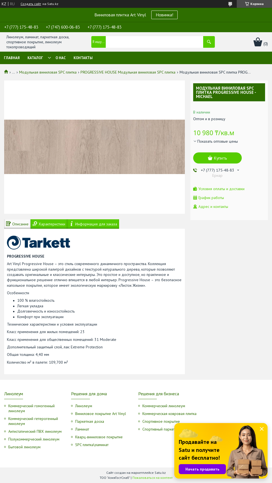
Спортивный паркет (158, 429)
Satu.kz (160, 473)
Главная (12, 58)
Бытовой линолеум (24, 446)
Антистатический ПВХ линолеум (35, 431)
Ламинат (82, 429)
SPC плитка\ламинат (92, 444)
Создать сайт (31, 4)
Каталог (35, 58)
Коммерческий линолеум (163, 405)
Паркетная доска (89, 421)
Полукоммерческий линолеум (33, 439)
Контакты (83, 58)
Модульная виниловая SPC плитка (48, 72)
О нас (61, 58)
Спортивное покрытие (161, 421)
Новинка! (164, 14)
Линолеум (83, 405)
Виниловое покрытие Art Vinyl (100, 413)
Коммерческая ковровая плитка (169, 413)
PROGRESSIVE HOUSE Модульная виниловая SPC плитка (127, 72)
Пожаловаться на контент (152, 478)
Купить (220, 158)
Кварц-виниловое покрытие (99, 436)
